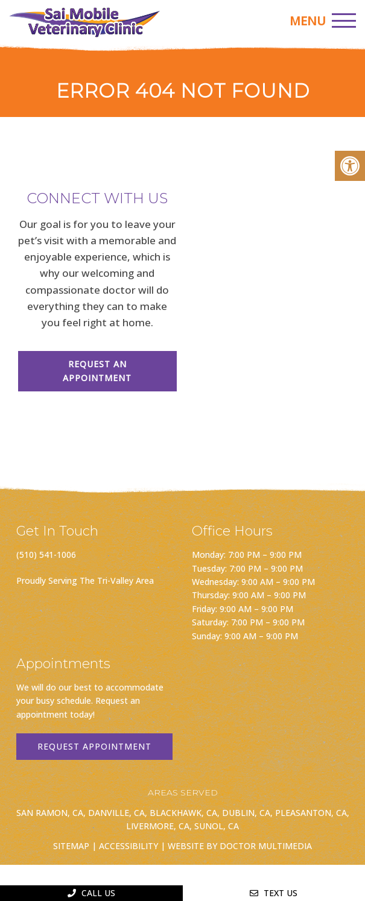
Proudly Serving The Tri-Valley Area (85, 580)
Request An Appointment (97, 370)
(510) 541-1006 (46, 554)
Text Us (273, 893)
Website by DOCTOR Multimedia (240, 846)
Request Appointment (94, 746)
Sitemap (71, 846)
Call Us (91, 893)
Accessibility (128, 846)
